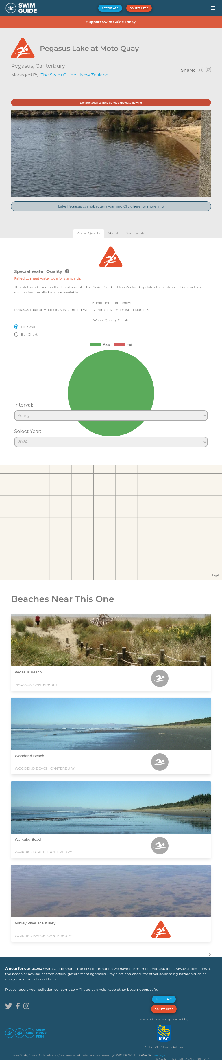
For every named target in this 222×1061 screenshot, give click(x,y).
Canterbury (50, 66)
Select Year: (27, 431)
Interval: (23, 405)
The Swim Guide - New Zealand (75, 75)
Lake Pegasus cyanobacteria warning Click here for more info (111, 206)
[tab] (88, 233)
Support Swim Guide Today (111, 22)
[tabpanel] (111, 344)
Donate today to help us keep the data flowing (111, 102)
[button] (213, 8)
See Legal (159, 1055)
